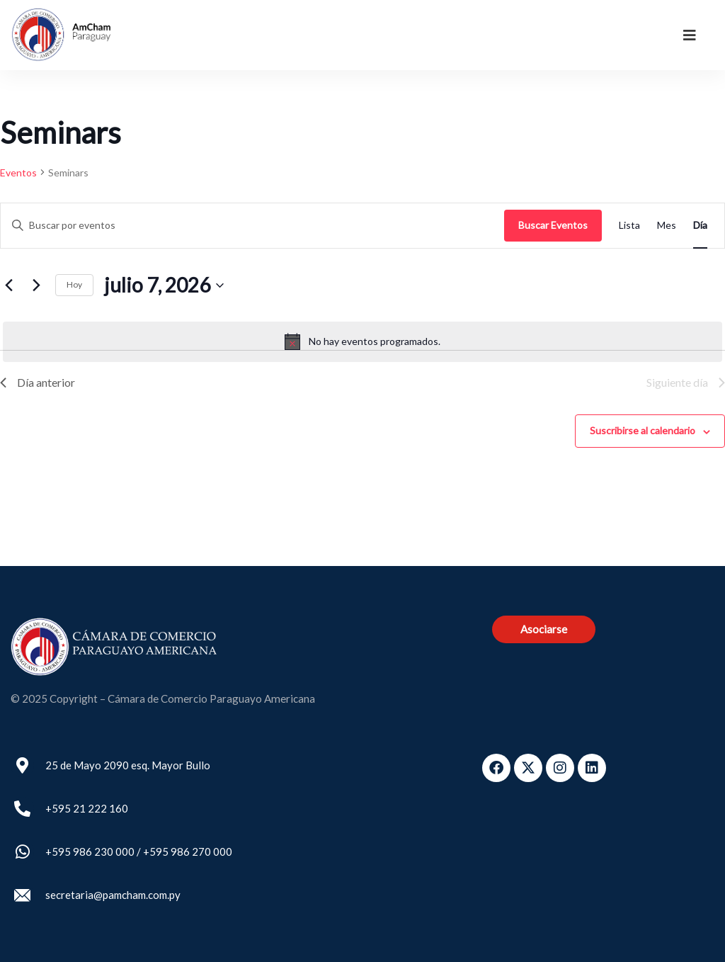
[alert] (362, 341)
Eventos (18, 172)
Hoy (74, 284)
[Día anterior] (8, 285)
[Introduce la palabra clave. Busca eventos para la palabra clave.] (252, 225)
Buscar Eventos (553, 225)
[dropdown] (690, 34)
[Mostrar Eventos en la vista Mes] (666, 225)
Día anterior (37, 382)
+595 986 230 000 (90, 851)
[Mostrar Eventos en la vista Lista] (629, 225)
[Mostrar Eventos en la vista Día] (700, 225)
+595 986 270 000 (187, 851)
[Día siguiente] (36, 285)
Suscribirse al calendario (642, 430)
